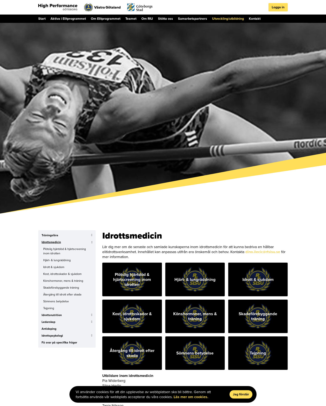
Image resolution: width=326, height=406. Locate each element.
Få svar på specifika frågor (59, 342)
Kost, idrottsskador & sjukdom (62, 274)
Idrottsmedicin (51, 242)
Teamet (130, 18)
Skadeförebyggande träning (61, 287)
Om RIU (147, 18)
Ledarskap (48, 322)
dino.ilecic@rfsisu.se (262, 252)
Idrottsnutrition (52, 315)
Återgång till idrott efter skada (62, 294)
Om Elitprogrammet (105, 18)
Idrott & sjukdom (53, 267)
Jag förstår (241, 394)
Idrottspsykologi (52, 335)
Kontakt (255, 18)
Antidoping (49, 329)
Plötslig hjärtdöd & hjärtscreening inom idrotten (64, 251)
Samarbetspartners (192, 18)
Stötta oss (165, 18)
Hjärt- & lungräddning (57, 260)
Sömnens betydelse (56, 301)
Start (42, 18)
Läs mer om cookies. (191, 397)
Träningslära (50, 235)
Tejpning (48, 308)
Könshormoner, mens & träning (63, 281)
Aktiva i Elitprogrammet (68, 18)
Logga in (278, 7)
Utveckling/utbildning (228, 18)
